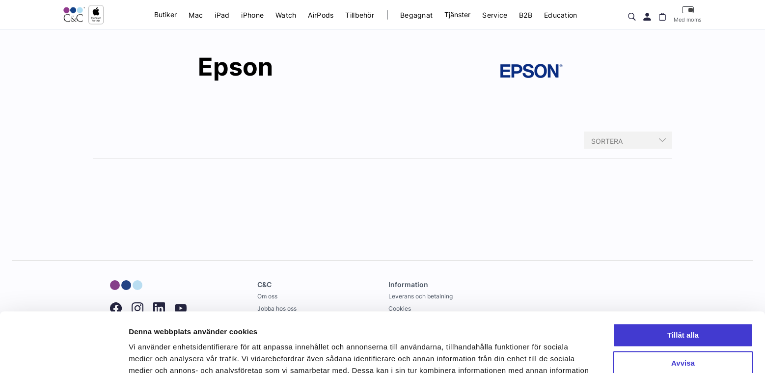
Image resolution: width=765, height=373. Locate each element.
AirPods (320, 15)
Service (494, 15)
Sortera (607, 141)
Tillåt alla (683, 279)
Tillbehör (359, 15)
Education (560, 15)
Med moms (688, 14)
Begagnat (416, 15)
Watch (285, 15)
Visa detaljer (150, 353)
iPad (222, 15)
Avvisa (683, 307)
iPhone (252, 15)
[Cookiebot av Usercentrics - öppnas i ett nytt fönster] (64, 353)
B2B (525, 15)
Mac (196, 15)
